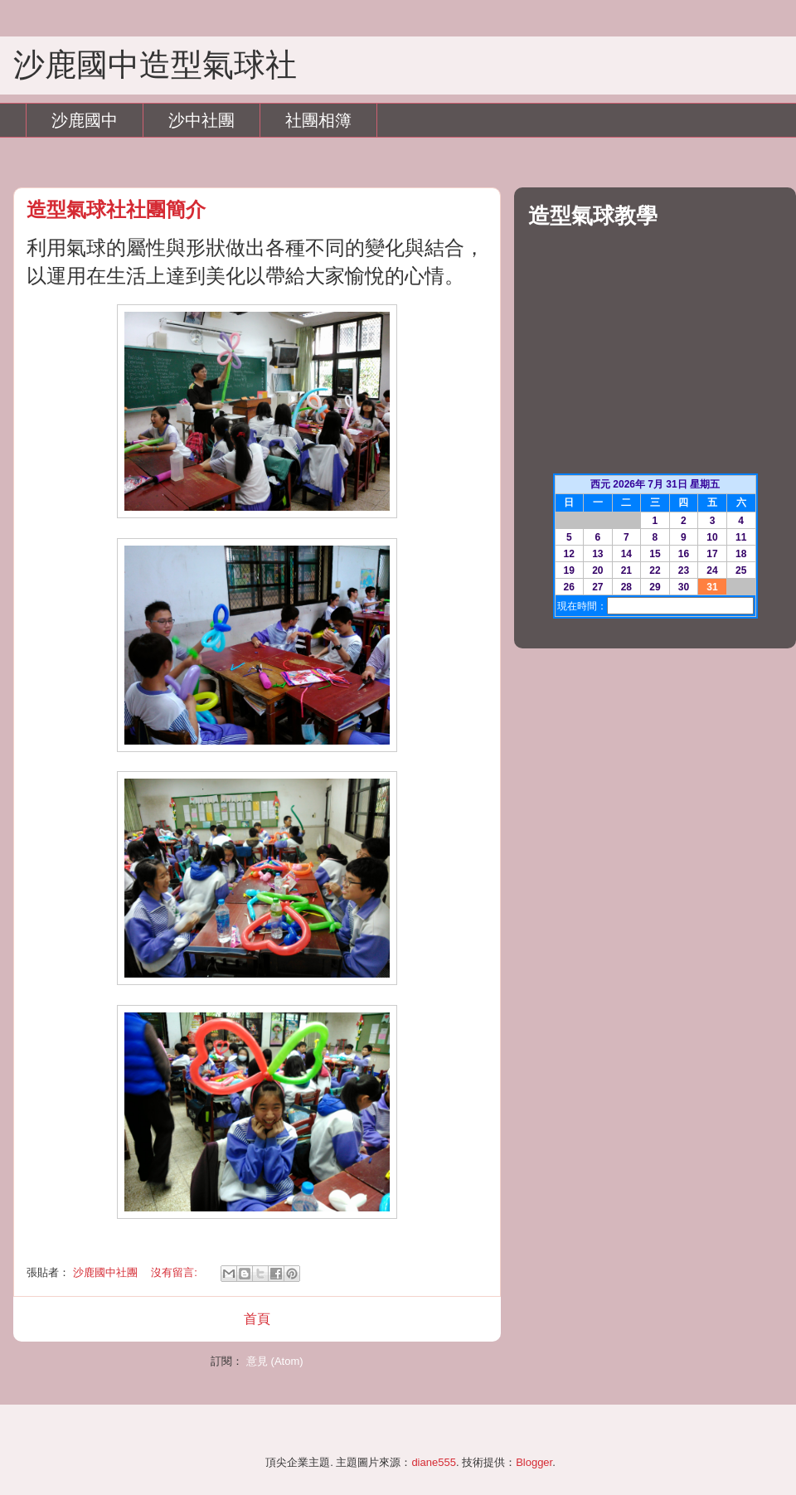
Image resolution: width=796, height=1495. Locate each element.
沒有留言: (175, 1272)
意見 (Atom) (274, 1361)
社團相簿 (318, 120)
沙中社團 (201, 120)
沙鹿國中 (84, 120)
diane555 (433, 1462)
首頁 (257, 1319)
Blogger (534, 1462)
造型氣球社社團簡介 (116, 209)
